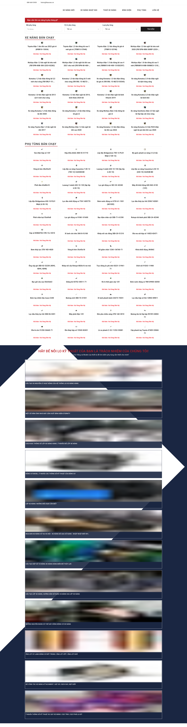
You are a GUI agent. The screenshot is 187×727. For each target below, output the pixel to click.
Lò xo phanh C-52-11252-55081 (110, 330)
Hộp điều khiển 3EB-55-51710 (76, 153)
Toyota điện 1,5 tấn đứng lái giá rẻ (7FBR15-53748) (110, 47)
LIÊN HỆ (155, 10)
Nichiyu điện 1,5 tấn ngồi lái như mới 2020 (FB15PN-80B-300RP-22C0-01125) (145, 48)
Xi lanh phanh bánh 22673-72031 (111, 298)
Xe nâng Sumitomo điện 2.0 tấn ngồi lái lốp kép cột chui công (145, 112)
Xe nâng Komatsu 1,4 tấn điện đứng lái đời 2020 (42, 112)
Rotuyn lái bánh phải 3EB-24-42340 (145, 217)
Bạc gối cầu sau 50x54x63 (42, 282)
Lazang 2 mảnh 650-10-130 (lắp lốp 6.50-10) (76, 186)
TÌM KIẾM (150, 29)
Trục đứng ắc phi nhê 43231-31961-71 (111, 267)
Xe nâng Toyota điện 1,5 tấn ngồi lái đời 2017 (42, 128)
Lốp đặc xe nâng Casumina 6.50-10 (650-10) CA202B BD (145, 170)
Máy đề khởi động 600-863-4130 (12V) (145, 186)
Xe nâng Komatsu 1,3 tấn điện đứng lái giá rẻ (76, 112)
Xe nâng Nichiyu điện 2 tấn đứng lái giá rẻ (111, 112)
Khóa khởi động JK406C (144, 250)
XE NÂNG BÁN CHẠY (39, 37)
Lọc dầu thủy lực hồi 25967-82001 (145, 201)
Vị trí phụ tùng (69, 25)
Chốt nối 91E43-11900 (145, 266)
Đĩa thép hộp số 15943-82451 (76, 330)
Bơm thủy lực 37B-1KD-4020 (42, 250)
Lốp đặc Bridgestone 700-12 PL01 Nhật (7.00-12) (110, 154)
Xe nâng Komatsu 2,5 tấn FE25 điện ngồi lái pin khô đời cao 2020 (145, 128)
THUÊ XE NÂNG (109, 10)
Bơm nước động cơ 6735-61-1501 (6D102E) (110, 202)
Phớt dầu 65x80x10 (42, 185)
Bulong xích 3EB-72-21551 (76, 298)
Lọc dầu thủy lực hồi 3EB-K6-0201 (42, 314)
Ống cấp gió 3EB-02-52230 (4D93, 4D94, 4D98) (42, 267)
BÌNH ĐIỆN (126, 10)
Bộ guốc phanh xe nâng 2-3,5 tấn (145, 153)
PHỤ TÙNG (141, 10)
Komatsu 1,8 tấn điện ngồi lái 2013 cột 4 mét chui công (42, 96)
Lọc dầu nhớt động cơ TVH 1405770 (76, 201)
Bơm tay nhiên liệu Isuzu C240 (42, 298)
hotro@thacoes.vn (47, 2)
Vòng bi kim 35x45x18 (76, 250)
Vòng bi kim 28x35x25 (42, 169)
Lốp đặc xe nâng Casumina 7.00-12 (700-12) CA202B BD (76, 170)
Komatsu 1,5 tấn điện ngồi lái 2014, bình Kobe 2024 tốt (76, 96)
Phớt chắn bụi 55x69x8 (42, 217)
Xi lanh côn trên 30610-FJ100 (76, 233)
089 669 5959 (32, 2)
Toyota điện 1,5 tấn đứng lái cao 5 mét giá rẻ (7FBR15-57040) (76, 47)
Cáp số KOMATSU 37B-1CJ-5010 (42, 233)
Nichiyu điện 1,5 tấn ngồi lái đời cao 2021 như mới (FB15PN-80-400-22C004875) (76, 64)
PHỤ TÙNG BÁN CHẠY (40, 144)
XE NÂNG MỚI (69, 10)
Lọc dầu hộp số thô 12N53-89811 (145, 298)
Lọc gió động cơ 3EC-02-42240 (111, 185)
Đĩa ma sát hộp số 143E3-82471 (144, 233)
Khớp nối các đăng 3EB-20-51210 (111, 233)
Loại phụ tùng (108, 25)
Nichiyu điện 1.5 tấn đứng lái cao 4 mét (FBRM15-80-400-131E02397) (110, 64)
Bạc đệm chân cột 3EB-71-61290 (111, 217)
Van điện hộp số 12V (42, 153)
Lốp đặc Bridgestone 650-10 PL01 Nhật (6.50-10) (42, 202)
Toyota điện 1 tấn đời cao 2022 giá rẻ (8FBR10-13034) (42, 47)
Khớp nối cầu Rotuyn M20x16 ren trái (76, 266)
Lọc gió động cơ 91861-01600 (76, 217)
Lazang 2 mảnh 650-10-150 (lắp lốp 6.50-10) (111, 170)
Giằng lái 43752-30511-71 (76, 282)
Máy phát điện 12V (76, 314)
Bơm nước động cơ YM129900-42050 (145, 282)
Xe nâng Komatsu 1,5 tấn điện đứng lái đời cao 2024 (111, 128)
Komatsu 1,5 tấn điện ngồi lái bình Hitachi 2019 (110, 96)
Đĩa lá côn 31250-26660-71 (42, 330)
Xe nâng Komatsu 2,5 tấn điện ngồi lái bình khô (144, 96)
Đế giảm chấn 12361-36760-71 (111, 250)
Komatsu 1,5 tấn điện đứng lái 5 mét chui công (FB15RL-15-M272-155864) (76, 80)
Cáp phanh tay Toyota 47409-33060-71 (145, 331)
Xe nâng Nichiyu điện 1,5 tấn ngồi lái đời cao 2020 (76, 128)
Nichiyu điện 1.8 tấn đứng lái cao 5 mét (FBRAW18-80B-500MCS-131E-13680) (145, 64)
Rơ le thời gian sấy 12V (111, 282)
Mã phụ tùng (31, 25)
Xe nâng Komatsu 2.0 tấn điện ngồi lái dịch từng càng (144, 80)
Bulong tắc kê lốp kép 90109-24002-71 (145, 315)
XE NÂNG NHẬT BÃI (89, 10)
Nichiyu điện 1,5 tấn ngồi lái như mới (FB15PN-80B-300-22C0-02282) (42, 64)
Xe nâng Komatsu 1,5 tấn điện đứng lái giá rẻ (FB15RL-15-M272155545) (111, 80)
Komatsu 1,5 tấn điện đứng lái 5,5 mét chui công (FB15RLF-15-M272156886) (42, 80)
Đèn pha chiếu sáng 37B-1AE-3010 (110, 314)
